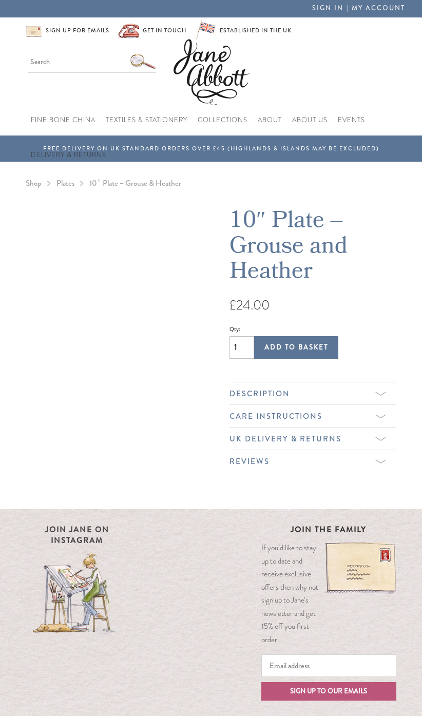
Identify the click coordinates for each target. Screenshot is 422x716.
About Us (310, 120)
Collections (222, 120)
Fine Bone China (63, 120)
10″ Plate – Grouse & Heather (135, 183)
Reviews (307, 461)
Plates (65, 183)
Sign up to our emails (328, 691)
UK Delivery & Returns (307, 438)
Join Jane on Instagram (77, 535)
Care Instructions (307, 416)
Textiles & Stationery (146, 120)
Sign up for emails (77, 30)
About (270, 120)
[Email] (328, 665)
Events (351, 120)
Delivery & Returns (68, 155)
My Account (378, 8)
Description (307, 393)
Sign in (327, 8)
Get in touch (164, 30)
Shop (34, 183)
